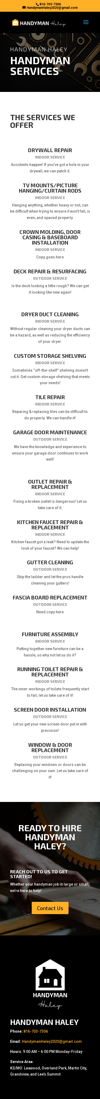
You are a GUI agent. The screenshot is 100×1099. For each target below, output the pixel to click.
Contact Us (50, 908)
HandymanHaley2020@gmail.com (52, 1041)
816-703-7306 (35, 1031)
